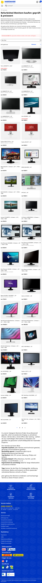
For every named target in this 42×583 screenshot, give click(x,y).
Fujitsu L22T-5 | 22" (26, 371)
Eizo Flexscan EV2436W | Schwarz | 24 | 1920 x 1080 (31, 244)
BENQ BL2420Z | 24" (27, 167)
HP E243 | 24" (25, 192)
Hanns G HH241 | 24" (27, 296)
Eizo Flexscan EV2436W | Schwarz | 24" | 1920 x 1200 (10, 243)
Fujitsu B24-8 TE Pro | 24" (7, 142)
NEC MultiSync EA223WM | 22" (29, 395)
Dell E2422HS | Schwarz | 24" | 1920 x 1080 (10, 192)
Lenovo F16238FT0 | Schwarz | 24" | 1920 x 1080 (10, 218)
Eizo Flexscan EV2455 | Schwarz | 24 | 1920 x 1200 (31, 270)
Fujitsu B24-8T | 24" (26, 142)
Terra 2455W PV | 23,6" (6, 66)
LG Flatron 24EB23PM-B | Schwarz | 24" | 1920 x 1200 (30, 218)
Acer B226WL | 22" (26, 116)
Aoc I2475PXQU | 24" (6, 371)
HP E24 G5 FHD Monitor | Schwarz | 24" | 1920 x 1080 (30, 321)
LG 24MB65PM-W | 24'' (7, 117)
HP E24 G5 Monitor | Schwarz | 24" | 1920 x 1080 (10, 346)
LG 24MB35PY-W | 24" (28, 66)
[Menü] (2, 6)
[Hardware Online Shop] (8, 2)
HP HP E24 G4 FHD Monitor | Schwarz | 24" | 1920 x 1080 (10, 321)
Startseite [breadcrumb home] (4, 10)
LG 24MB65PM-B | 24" (28, 92)
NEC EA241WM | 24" (6, 419)
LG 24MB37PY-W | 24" (7, 92)
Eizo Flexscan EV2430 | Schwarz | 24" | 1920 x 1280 (11, 270)
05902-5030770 (6, 506)
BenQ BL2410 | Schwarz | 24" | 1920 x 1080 (10, 167)
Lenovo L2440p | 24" (6, 395)
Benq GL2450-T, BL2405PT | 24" (8, 296)
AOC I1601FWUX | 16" (27, 346)
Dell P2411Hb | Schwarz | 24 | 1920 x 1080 (31, 419)
